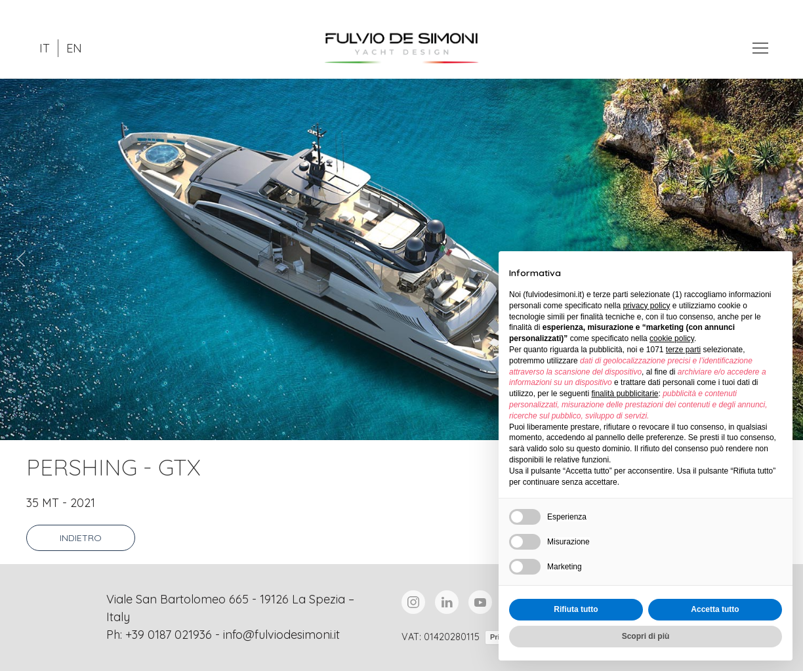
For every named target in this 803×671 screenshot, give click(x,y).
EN (74, 48)
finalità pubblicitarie (624, 393)
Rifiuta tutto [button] (576, 609)
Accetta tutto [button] (715, 609)
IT (44, 48)
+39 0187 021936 (168, 634)
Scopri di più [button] (646, 636)
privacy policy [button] (646, 305)
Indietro (81, 538)
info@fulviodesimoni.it (281, 634)
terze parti (683, 349)
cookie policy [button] (671, 338)
